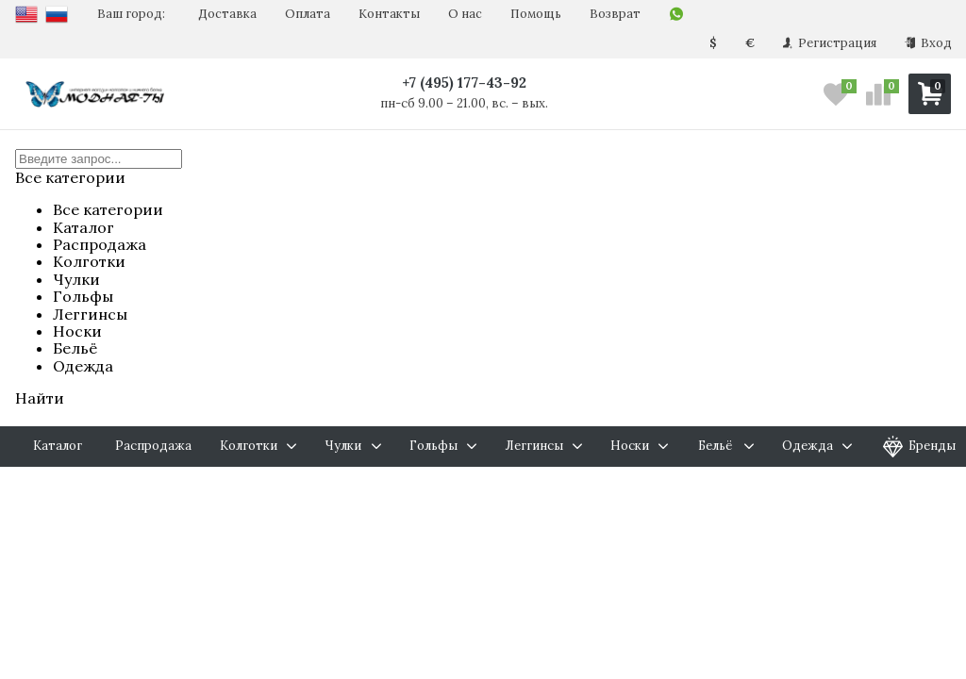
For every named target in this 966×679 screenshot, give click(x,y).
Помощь (535, 14)
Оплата (307, 14)
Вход (928, 43)
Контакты (389, 14)
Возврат (615, 14)
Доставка (227, 14)
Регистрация (829, 43)
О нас (465, 14)
